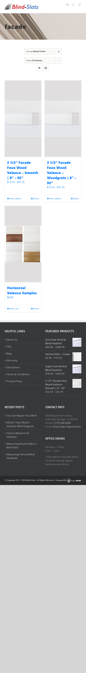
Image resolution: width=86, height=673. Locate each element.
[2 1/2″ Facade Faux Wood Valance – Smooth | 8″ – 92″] (23, 119)
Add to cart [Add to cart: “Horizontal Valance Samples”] (14, 308)
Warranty (11, 360)
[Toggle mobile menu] (79, 4)
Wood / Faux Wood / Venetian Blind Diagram (20, 424)
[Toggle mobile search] (73, 4)
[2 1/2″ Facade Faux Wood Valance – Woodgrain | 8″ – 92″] (63, 119)
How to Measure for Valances (18, 435)
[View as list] (46, 68)
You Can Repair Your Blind (21, 415)
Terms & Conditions (18, 374)
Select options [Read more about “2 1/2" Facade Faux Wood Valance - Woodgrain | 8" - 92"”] (55, 198)
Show (34, 60)
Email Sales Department (67, 426)
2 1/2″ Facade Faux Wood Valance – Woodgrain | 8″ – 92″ (61, 172)
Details (36, 198)
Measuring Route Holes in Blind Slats (21, 445)
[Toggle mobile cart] (67, 4)
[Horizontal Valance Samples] (23, 244)
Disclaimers (13, 367)
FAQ (8, 346)
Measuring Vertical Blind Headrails (20, 456)
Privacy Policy (14, 381)
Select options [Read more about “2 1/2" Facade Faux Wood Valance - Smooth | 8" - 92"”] (15, 198)
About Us (11, 339)
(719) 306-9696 (62, 423)
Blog (9, 353)
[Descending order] (59, 51)
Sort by (36, 51)
